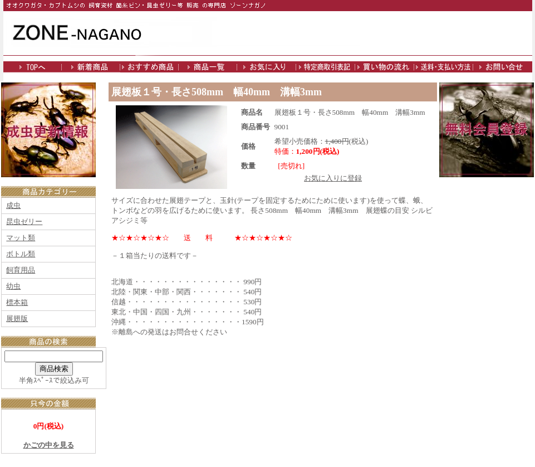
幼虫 (13, 286)
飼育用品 (20, 270)
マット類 (20, 238)
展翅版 (17, 318)
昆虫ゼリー (24, 221)
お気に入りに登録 (333, 178)
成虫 (13, 205)
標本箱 (17, 302)
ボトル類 (20, 254)
